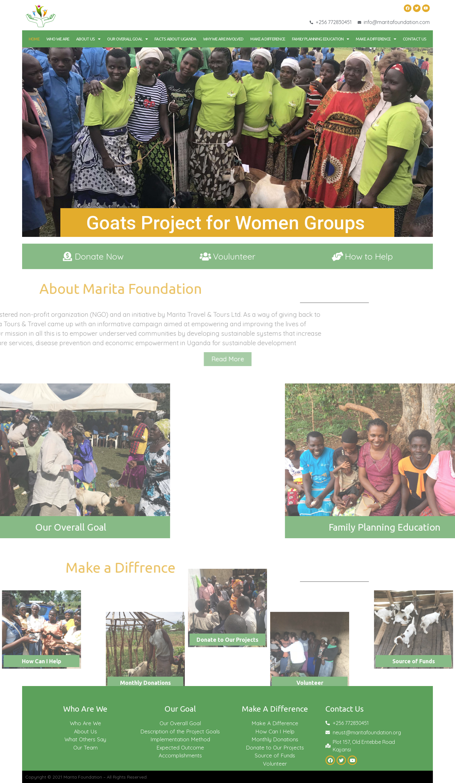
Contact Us (414, 39)
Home (34, 39)
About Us (88, 39)
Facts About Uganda (175, 39)
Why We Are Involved (223, 39)
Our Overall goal (127, 39)
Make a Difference (267, 39)
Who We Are (58, 39)
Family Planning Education (320, 39)
